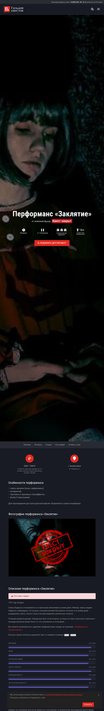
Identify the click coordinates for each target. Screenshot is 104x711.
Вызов (47, 221)
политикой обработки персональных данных (63, 695)
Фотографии (60, 445)
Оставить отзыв (74, 445)
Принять (88, 705)
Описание (27, 445)
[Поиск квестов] (92, 9)
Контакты (38, 445)
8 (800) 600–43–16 (77, 2)
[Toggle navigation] (98, 9)
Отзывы (49, 444)
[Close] (98, 695)
